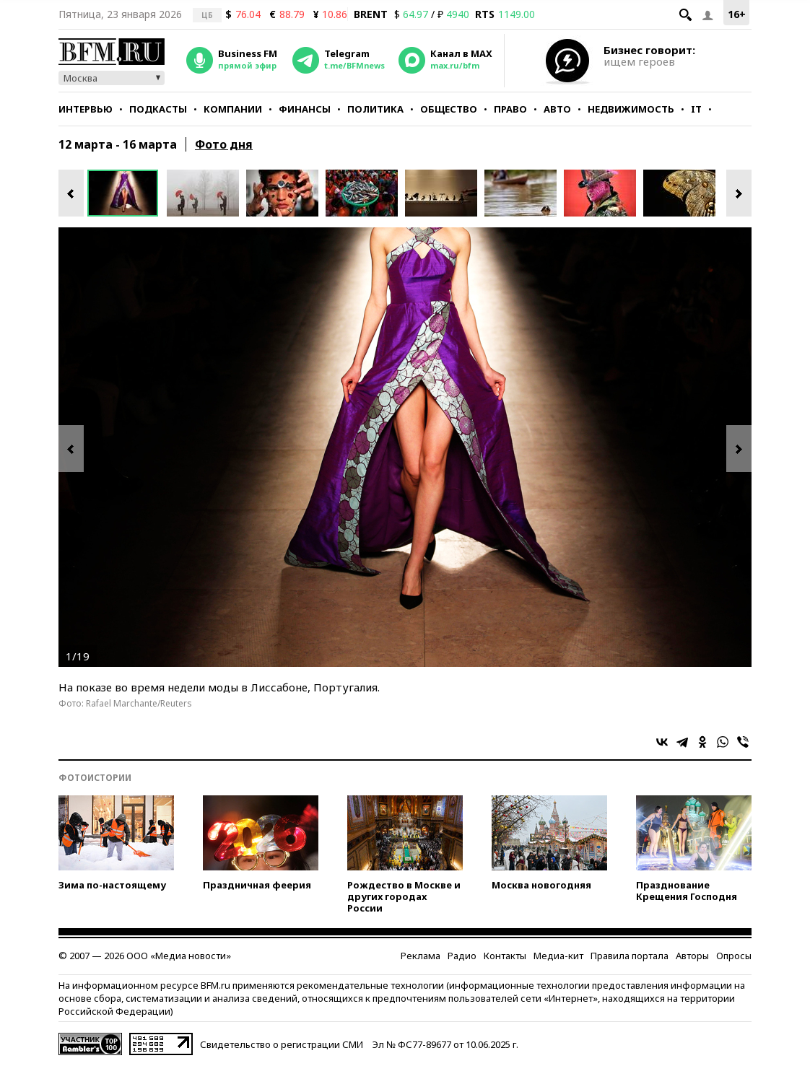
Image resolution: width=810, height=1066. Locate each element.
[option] (127, 193)
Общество (448, 108)
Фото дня (224, 144)
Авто (557, 108)
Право (510, 108)
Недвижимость (631, 108)
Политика (375, 108)
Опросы (734, 955)
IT (696, 108)
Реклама (420, 955)
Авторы (692, 955)
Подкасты (158, 108)
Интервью (85, 108)
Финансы (305, 108)
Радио (462, 955)
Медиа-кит (558, 955)
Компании (233, 108)
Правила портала (630, 955)
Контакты (505, 955)
